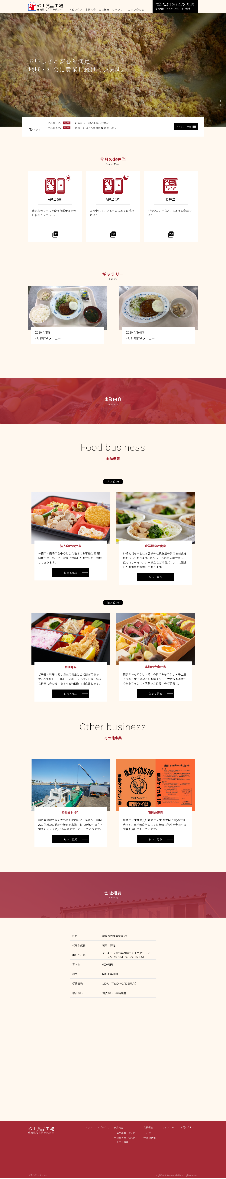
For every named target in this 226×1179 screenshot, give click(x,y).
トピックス (103, 1127)
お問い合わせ (187, 1127)
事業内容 (118, 1127)
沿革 (148, 1133)
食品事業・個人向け (127, 1137)
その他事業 (122, 1142)
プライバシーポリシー (37, 1175)
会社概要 (148, 1127)
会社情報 (151, 1137)
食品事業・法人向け (127, 1133)
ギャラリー (168, 1127)
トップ (88, 1127)
